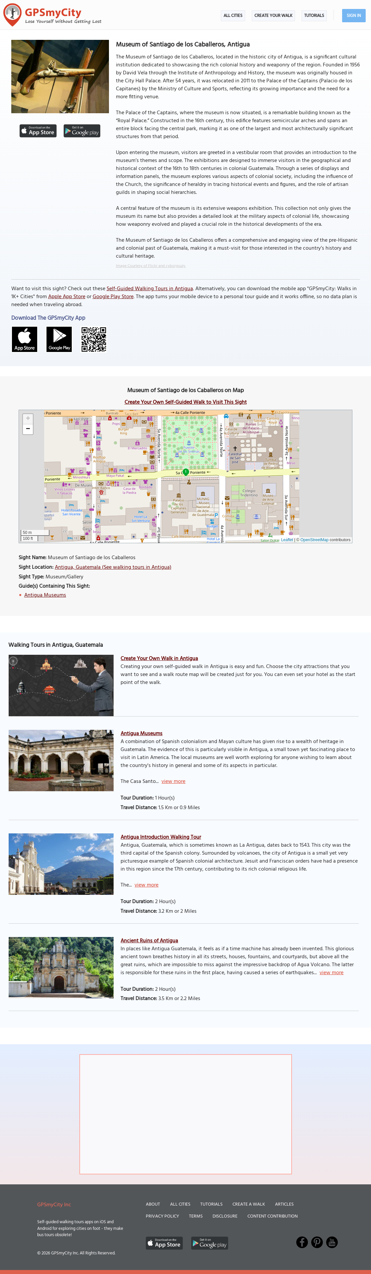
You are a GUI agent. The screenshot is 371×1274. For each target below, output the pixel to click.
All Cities (233, 15)
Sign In (354, 15)
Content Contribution (272, 1216)
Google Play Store (113, 297)
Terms (196, 1216)
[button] (28, 419)
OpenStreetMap (314, 540)
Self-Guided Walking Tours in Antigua (150, 289)
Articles (284, 1204)
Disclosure (225, 1216)
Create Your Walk (273, 15)
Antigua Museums (45, 595)
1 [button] (186, 471)
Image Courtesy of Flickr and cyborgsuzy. (151, 266)
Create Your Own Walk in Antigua (159, 658)
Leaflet (287, 540)
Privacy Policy (162, 1216)
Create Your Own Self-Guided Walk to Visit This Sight (186, 402)
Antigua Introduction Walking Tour (161, 837)
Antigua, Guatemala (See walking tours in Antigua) (113, 567)
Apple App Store (66, 297)
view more (173, 781)
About (153, 1204)
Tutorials (314, 15)
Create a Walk (248, 1204)
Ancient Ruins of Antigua (149, 941)
